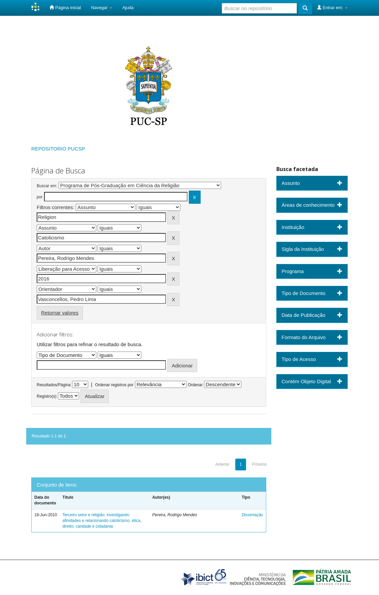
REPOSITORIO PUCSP (58, 149)
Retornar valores (59, 313)
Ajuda (127, 7)
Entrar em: (332, 7)
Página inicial (65, 7)
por (39, 197)
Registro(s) (47, 396)
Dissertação (252, 515)
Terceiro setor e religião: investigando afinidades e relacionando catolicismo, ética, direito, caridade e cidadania (101, 521)
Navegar (101, 7)
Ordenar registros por (114, 385)
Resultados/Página (54, 385)
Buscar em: (47, 186)
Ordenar (195, 385)
